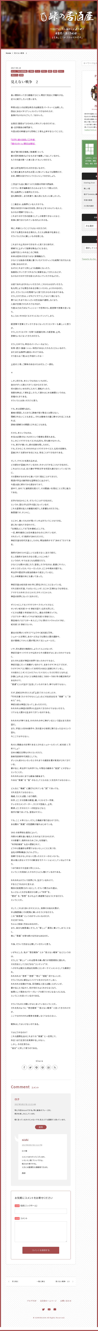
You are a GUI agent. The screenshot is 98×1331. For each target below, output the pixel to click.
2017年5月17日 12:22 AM (25, 1104)
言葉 (21, 75)
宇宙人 (44, 71)
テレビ (37, 71)
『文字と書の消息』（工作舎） (23, 139)
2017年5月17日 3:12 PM (32, 1145)
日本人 (61, 71)
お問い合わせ (65, 1305)
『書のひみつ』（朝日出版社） (23, 143)
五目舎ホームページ (48, 1305)
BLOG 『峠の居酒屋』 (19, 71)
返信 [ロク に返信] (41, 1126)
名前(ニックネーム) (28, 1205)
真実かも (15, 75)
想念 (50, 71)
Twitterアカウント (90, 130)
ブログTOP (31, 1305)
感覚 (55, 71)
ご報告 (31, 71)
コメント (23, 1218)
